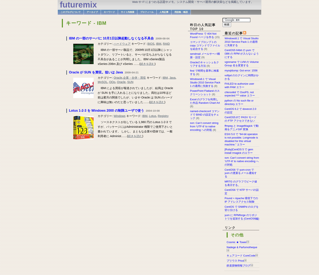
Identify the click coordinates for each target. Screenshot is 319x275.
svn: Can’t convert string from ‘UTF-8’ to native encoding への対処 (242, 161)
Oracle (118, 77)
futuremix (78, 4)
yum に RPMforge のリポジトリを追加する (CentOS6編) (242, 217)
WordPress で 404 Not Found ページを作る (203, 35)
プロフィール (147, 12)
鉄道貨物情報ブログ (238, 265)
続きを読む (147, 63)
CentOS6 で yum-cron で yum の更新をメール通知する (241, 173)
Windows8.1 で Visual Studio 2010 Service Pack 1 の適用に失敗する (242, 42)
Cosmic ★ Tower (237, 242)
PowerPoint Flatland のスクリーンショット (205, 92)
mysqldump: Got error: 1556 (241, 70)
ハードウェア (122, 43)
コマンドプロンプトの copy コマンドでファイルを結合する (205, 45)
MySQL (102, 82)
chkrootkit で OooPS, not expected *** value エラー (240, 94)
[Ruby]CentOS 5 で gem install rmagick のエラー (239, 151)
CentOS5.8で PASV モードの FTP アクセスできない (241, 119)
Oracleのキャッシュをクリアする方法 (204, 64)
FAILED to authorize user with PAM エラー (239, 85)
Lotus (152, 116)
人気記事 (164, 12)
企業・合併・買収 (134, 77)
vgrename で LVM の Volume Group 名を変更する (242, 63)
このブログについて (71, 12)
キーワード (109, 12)
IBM (158, 43)
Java (172, 77)
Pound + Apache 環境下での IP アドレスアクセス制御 (241, 200)
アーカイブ (92, 12)
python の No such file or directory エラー (239, 102)
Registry (163, 116)
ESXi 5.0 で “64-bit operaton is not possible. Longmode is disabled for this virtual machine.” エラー (241, 139)
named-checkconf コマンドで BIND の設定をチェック (205, 115)
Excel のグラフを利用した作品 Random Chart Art (205, 101)
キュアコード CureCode (241, 255)
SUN (130, 82)
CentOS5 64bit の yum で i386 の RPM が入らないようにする (242, 54)
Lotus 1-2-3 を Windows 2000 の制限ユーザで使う (106, 110)
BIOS (150, 43)
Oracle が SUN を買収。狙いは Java (96, 72)
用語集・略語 (181, 12)
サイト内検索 (127, 12)
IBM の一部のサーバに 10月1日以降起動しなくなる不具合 (111, 38)
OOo (112, 82)
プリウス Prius (235, 260)
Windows (119, 116)
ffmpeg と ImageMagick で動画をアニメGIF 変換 (242, 127)
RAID (166, 43)
